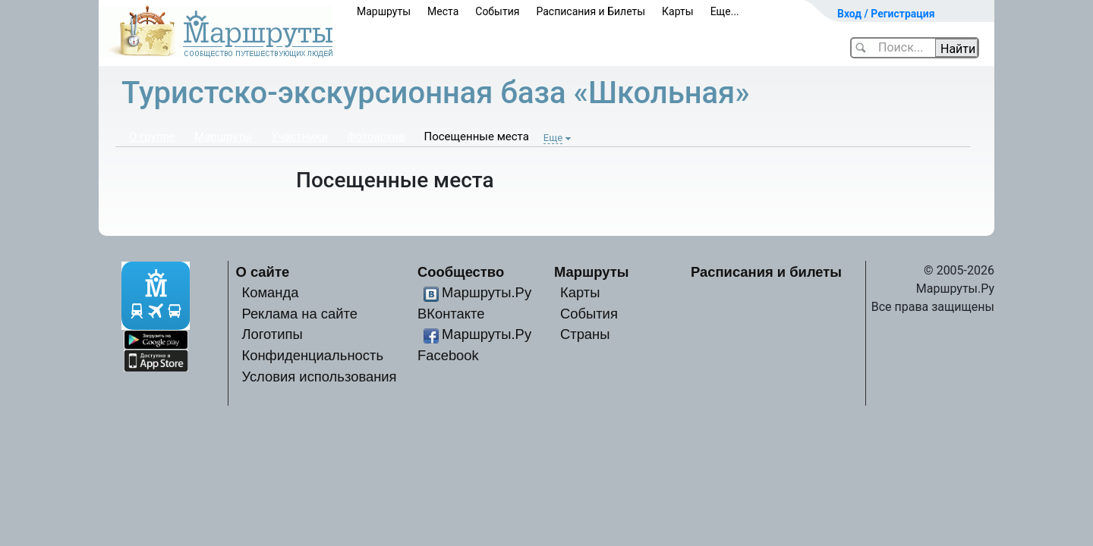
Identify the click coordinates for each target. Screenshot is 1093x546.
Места (442, 11)
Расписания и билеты (766, 272)
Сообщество (460, 272)
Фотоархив (376, 136)
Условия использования (318, 376)
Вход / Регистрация (886, 14)
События (497, 11)
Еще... (724, 11)
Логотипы (271, 334)
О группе (152, 136)
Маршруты (384, 11)
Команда (269, 292)
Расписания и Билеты (590, 11)
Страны (585, 334)
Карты (678, 11)
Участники (299, 136)
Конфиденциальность (312, 355)
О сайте (263, 272)
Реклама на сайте (299, 314)
